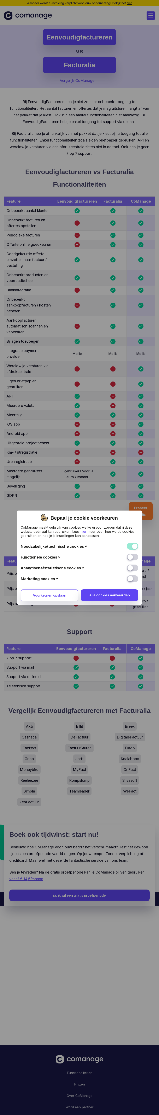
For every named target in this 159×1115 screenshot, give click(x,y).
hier (84, 442)
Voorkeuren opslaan (49, 506)
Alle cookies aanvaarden (109, 505)
